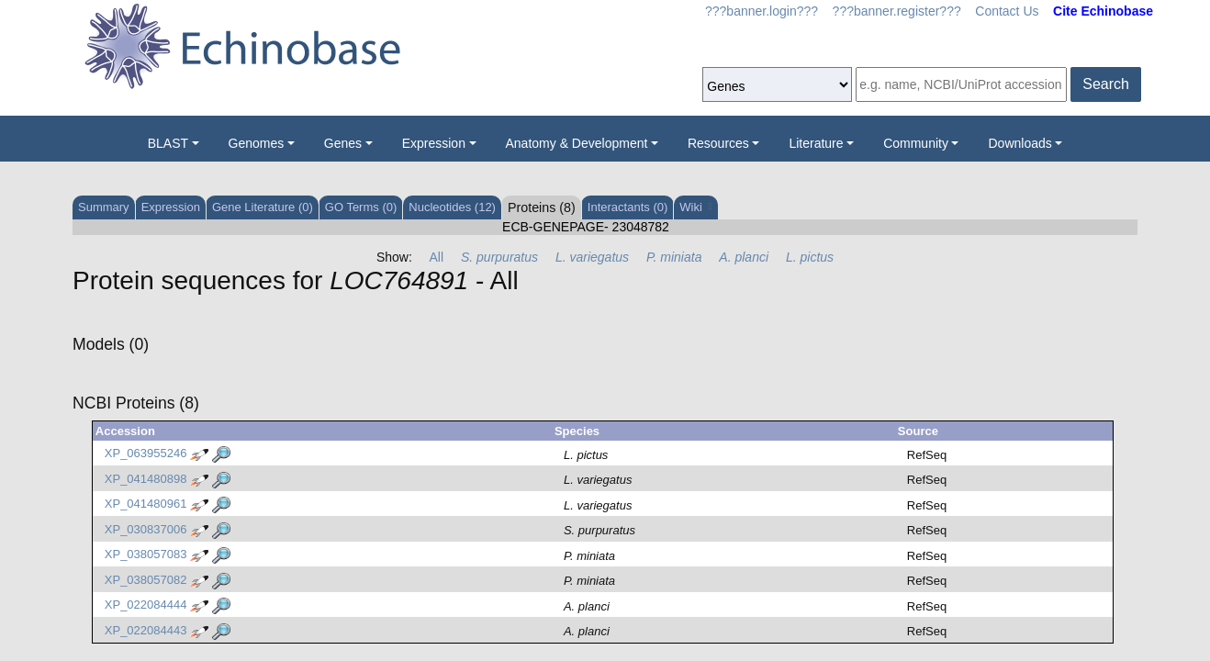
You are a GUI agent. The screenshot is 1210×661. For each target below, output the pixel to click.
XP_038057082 (146, 580)
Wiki (695, 207)
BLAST (168, 143)
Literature (816, 143)
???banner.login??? (761, 11)
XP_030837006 (146, 529)
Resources (718, 143)
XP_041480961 (146, 504)
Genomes (257, 143)
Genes (343, 143)
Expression (433, 143)
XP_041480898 (146, 479)
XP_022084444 (146, 605)
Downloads (1019, 143)
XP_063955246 (146, 454)
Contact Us (1006, 11)
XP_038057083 (146, 555)
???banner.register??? (897, 11)
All (437, 257)
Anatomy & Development (577, 143)
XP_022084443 (146, 630)
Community (915, 143)
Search (1105, 84)
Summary (103, 207)
